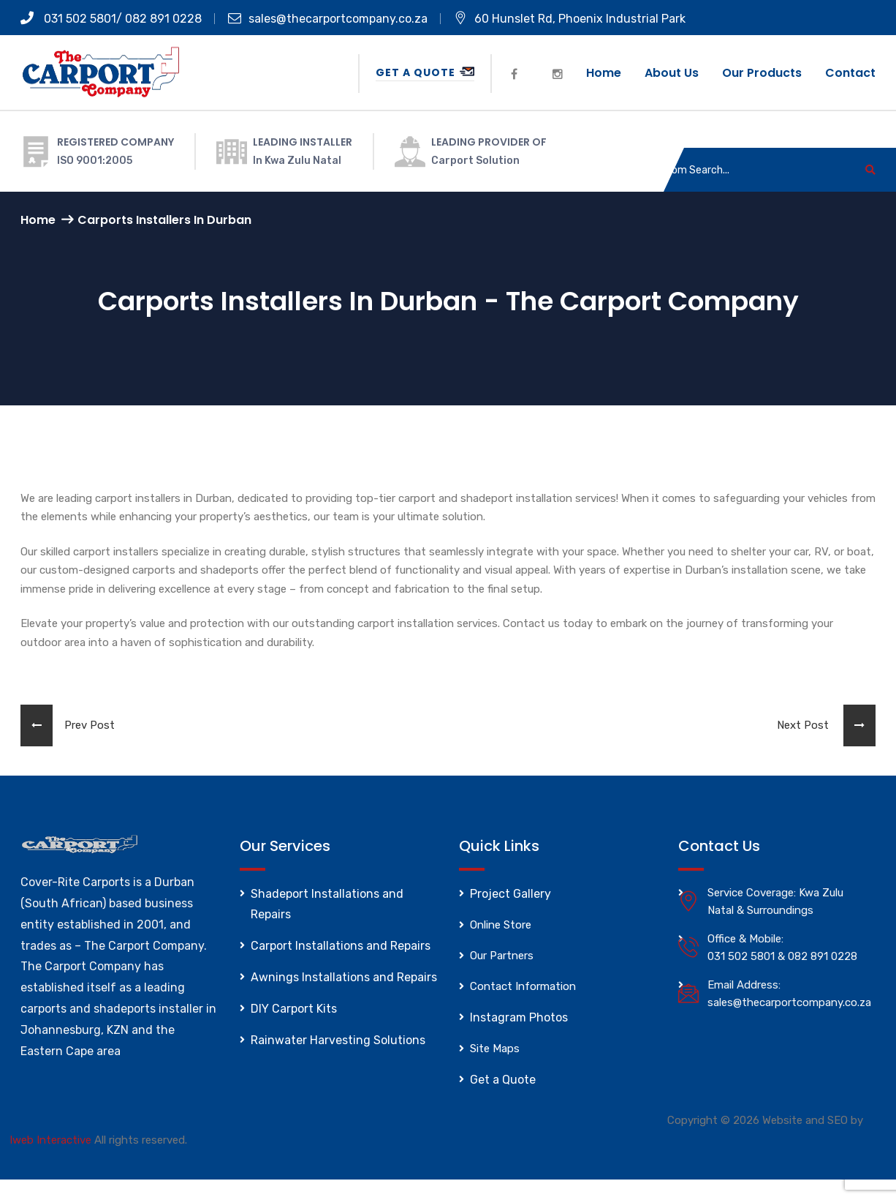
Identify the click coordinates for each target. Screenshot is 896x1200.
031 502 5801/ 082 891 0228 (111, 19)
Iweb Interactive (50, 1140)
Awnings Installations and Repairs (344, 977)
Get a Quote (425, 72)
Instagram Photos (519, 1017)
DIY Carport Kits (294, 1009)
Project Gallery (510, 894)
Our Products (762, 72)
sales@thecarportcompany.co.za (328, 19)
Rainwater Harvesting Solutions (338, 1040)
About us (672, 72)
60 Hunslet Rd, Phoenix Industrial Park (570, 19)
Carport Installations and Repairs (340, 946)
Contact (850, 72)
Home (603, 72)
